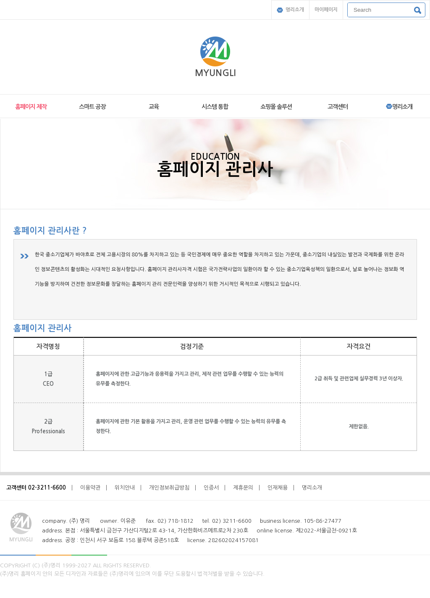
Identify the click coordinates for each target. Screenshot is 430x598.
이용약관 (90, 487)
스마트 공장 (92, 107)
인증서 (211, 487)
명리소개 (290, 10)
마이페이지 (326, 9)
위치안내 (125, 487)
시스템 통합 (215, 107)
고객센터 (338, 107)
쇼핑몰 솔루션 (276, 107)
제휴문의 (243, 487)
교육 (154, 107)
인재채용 (277, 487)
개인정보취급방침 (169, 487)
